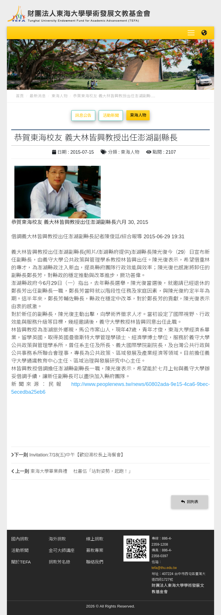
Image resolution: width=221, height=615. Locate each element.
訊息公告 (83, 115)
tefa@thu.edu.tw (164, 568)
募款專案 (94, 550)
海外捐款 (57, 538)
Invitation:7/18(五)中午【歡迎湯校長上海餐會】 (77, 454)
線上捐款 (94, 538)
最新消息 (38, 96)
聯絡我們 (94, 561)
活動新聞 (111, 115)
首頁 (20, 96)
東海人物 (60, 96)
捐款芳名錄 (59, 561)
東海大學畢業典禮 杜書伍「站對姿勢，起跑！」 (82, 471)
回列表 (189, 502)
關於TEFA (21, 561)
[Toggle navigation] (191, 32)
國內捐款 (19, 538)
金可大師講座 (62, 550)
